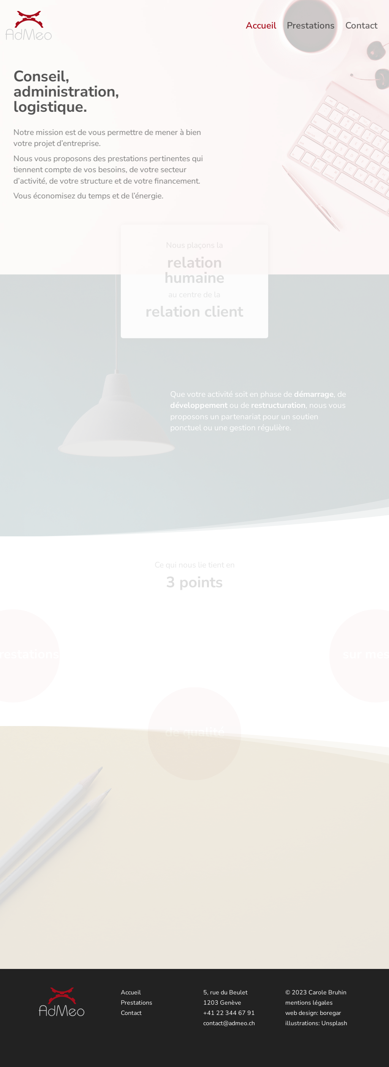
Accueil (261, 27)
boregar (330, 1013)
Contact (361, 27)
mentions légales (309, 1003)
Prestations (311, 27)
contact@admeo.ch (229, 1023)
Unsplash (334, 1023)
